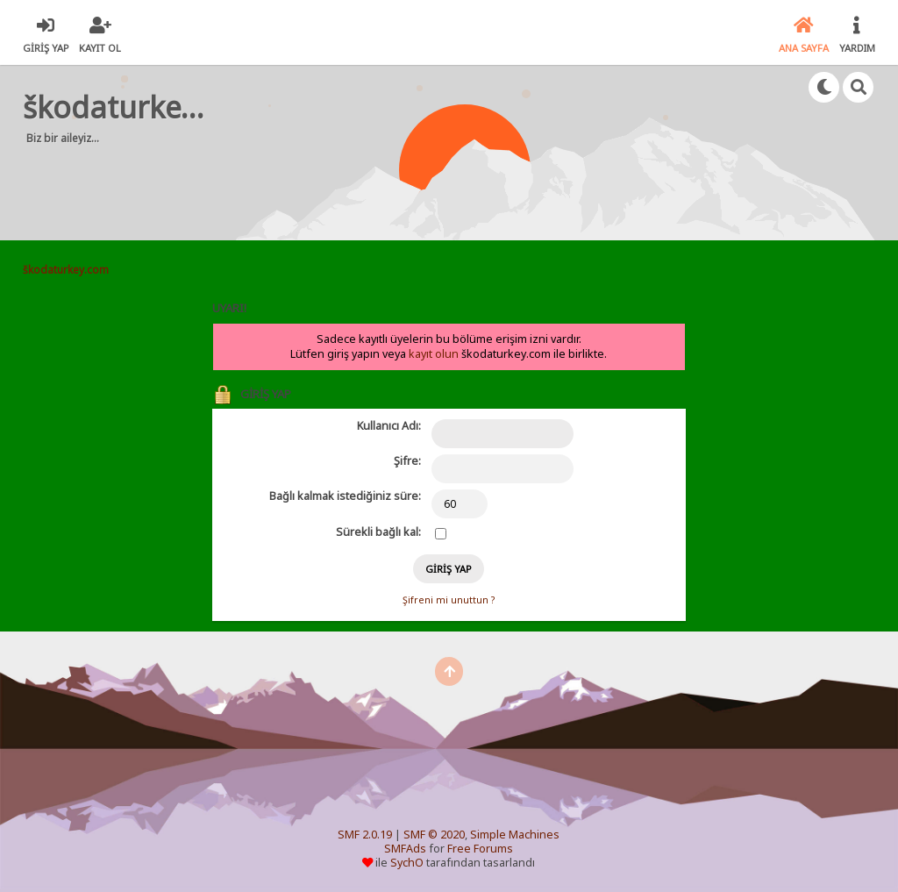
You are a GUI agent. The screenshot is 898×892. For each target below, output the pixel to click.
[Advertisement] (359, 184)
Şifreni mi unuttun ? (449, 600)
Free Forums (480, 848)
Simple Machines (514, 834)
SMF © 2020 (434, 834)
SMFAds (405, 848)
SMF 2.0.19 (365, 834)
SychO (407, 862)
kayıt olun (434, 353)
